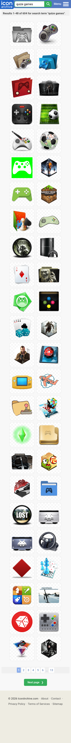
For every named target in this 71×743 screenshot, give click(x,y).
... (47, 670)
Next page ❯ (35, 682)
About (44, 698)
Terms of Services (39, 704)
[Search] (48, 4)
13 (51, 670)
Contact (56, 698)
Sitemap (58, 704)
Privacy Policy (16, 704)
